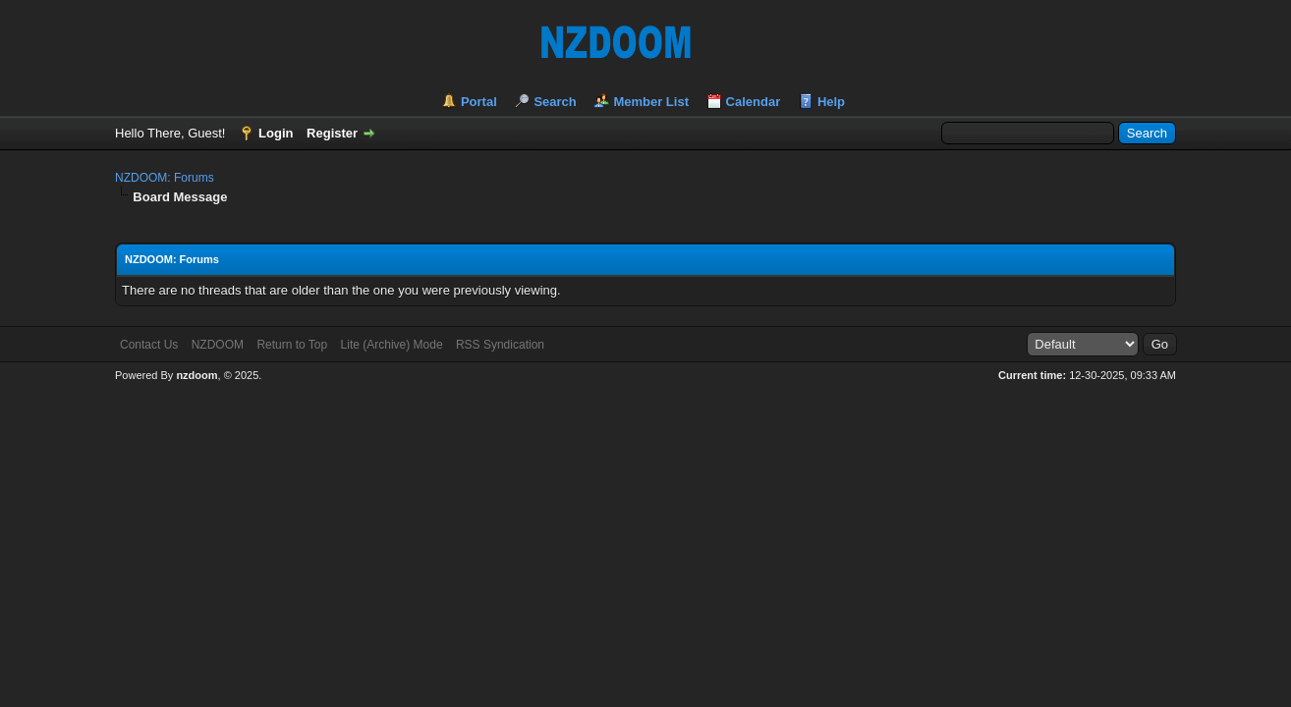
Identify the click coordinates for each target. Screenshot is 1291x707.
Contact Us (149, 345)
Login (275, 133)
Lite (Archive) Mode (392, 345)
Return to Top (291, 345)
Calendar (753, 101)
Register (332, 133)
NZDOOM (218, 345)
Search (554, 101)
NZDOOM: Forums (164, 178)
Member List (651, 101)
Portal (479, 101)
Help (831, 101)
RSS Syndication (500, 345)
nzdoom (196, 375)
